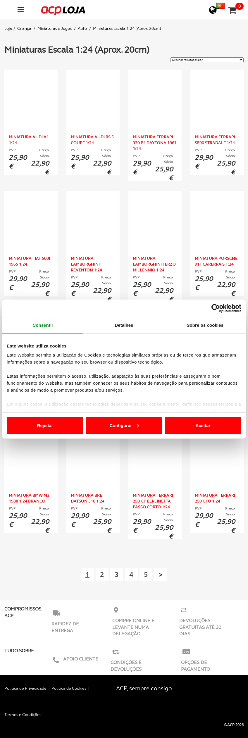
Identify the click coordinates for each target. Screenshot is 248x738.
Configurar (124, 425)
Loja (8, 28)
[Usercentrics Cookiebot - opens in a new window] (215, 308)
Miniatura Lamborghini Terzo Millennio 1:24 (154, 264)
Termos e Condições (22, 714)
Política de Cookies (68, 688)
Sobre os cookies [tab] (205, 325)
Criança (24, 28)
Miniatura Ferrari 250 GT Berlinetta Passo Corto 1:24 (153, 501)
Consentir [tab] (42, 325)
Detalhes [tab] (124, 325)
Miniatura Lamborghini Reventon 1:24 (86, 264)
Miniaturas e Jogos (55, 28)
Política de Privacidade (25, 688)
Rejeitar (45, 425)
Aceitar (202, 425)
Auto (83, 28)
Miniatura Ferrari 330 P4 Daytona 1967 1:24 (155, 142)
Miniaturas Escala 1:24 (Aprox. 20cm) (127, 28)
